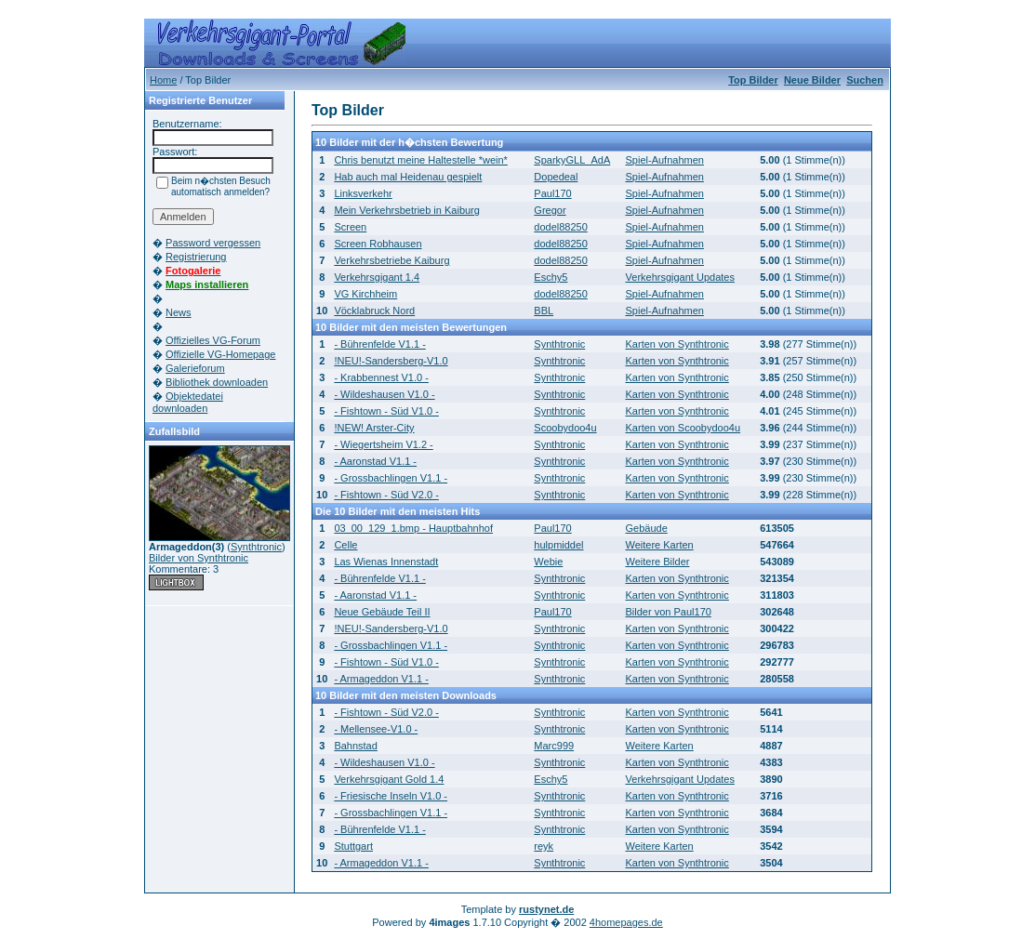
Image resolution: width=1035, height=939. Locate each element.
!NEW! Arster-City (374, 427)
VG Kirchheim (365, 293)
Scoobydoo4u (565, 427)
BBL (543, 310)
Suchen (864, 80)
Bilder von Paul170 (668, 611)
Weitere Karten (660, 544)
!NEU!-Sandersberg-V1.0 (390, 360)
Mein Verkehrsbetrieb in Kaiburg (407, 210)
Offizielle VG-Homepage (220, 354)
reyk (543, 846)
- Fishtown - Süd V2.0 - (386, 494)
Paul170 (552, 193)
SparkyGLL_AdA (572, 159)
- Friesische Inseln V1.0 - (390, 795)
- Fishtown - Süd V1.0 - (386, 411)
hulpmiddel (558, 544)
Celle (345, 544)
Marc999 (554, 745)
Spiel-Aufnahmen (665, 159)
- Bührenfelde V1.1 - (379, 344)
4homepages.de (626, 922)
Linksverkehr (362, 193)
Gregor (549, 210)
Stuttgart (353, 846)
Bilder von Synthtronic (198, 557)
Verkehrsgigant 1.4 (376, 277)
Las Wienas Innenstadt (386, 561)
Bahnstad (355, 745)
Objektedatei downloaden (188, 402)
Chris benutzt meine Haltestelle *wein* (420, 159)
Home (163, 80)
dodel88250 (561, 226)
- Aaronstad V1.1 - (375, 461)
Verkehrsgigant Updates (680, 277)
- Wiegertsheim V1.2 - (383, 444)
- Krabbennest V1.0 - (381, 377)
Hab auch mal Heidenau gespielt (408, 176)
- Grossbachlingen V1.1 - (390, 477)
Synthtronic (256, 546)
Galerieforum (195, 368)
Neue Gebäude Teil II (382, 611)
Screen (350, 226)
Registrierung (196, 256)
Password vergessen (213, 242)
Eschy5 (550, 277)
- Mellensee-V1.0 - (376, 728)
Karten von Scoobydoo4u (683, 427)
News (179, 312)
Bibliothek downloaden (217, 382)
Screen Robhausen (377, 243)
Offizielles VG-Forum (213, 340)
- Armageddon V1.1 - (381, 678)
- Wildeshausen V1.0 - (384, 394)
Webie (548, 561)
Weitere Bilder (658, 561)
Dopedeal (555, 176)
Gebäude (647, 528)
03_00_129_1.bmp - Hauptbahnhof (413, 528)
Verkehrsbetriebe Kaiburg (391, 260)
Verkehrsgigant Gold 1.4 (389, 779)
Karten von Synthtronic (677, 344)
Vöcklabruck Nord (374, 310)
